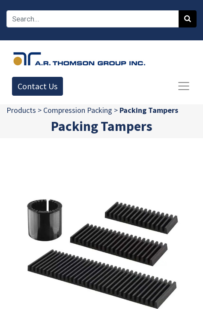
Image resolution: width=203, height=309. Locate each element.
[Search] (188, 18)
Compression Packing (77, 110)
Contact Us (37, 86)
